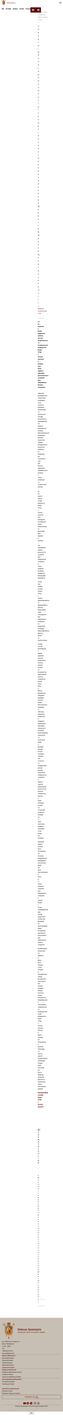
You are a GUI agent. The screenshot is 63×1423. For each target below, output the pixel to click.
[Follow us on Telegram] (31, 1406)
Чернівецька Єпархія (8, 1386)
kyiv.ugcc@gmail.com (8, 1356)
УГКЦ (40, 22)
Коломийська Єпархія (8, 1384)
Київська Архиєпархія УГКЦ (42, 314)
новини (42, 17)
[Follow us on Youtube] (24, 1406)
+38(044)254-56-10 (7, 1353)
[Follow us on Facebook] (28, 1406)
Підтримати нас (31, 1399)
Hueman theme (41, 1421)
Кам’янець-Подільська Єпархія (11, 1396)
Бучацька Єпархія (7, 1393)
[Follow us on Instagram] (38, 1406)
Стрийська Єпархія (7, 1377)
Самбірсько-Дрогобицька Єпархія (12, 1375)
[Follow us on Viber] (35, 1406)
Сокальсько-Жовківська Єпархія (11, 1379)
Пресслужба (43, 20)
